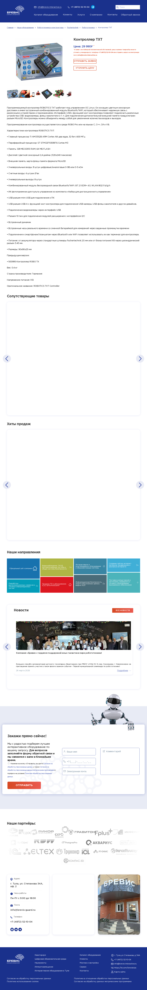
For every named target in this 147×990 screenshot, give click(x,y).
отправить (24, 785)
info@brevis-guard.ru (22, 910)
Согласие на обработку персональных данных (29, 978)
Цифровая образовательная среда (50, 959)
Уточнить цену (85, 68)
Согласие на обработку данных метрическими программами (102, 981)
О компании (96, 15)
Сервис (83, 967)
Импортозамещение (44, 967)
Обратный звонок (130, 15)
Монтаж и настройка (89, 963)
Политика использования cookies (23, 981)
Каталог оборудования (46, 15)
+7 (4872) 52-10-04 (106, 52)
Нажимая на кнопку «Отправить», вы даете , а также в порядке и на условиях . (31, 770)
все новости (123, 610)
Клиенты (84, 959)
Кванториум (40, 955)
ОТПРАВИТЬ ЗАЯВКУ (85, 61)
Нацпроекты (40, 963)
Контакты (84, 971)
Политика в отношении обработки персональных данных (101, 978)
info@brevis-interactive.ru (87, 55)
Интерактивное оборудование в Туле (52, 971)
